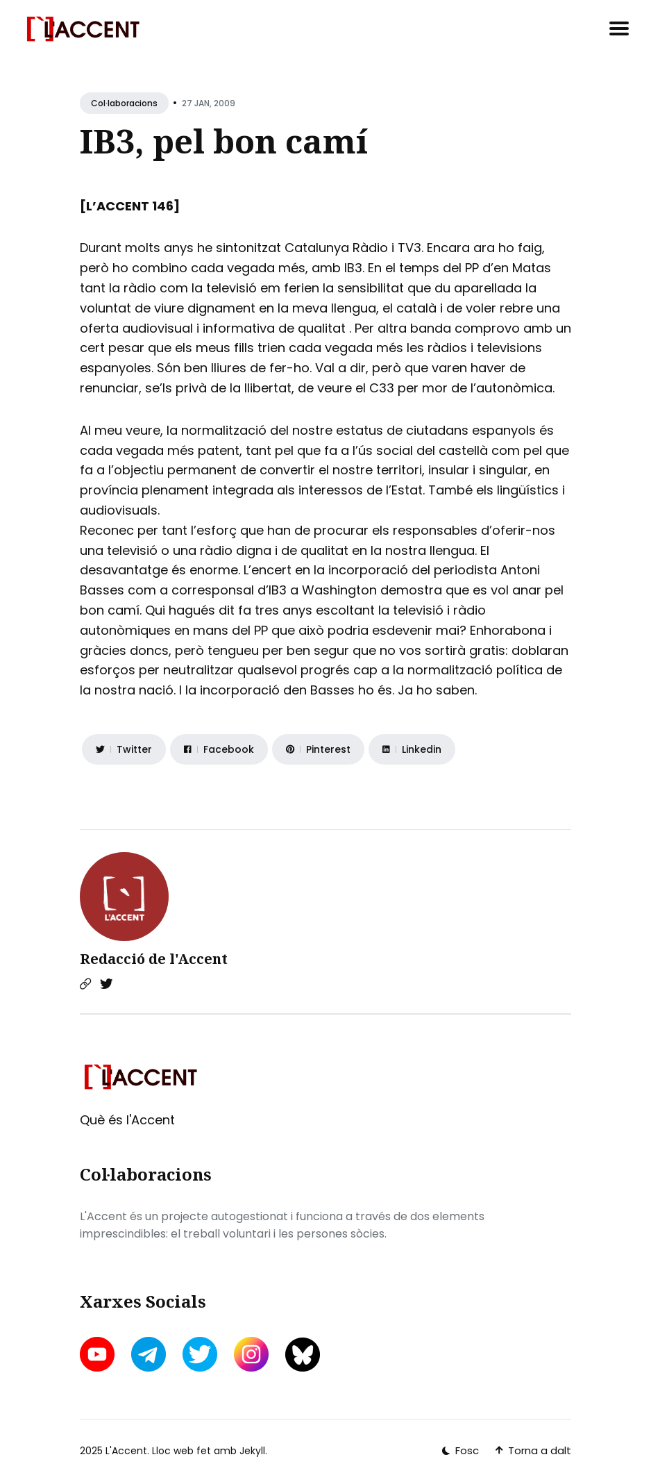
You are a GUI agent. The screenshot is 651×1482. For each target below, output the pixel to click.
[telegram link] (148, 1354)
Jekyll (252, 1451)
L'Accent (126, 1451)
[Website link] (85, 984)
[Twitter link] (106, 984)
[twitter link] (200, 1354)
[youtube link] (98, 1354)
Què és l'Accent (127, 1120)
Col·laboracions (124, 103)
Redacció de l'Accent (154, 958)
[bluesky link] (302, 1354)
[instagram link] (251, 1354)
